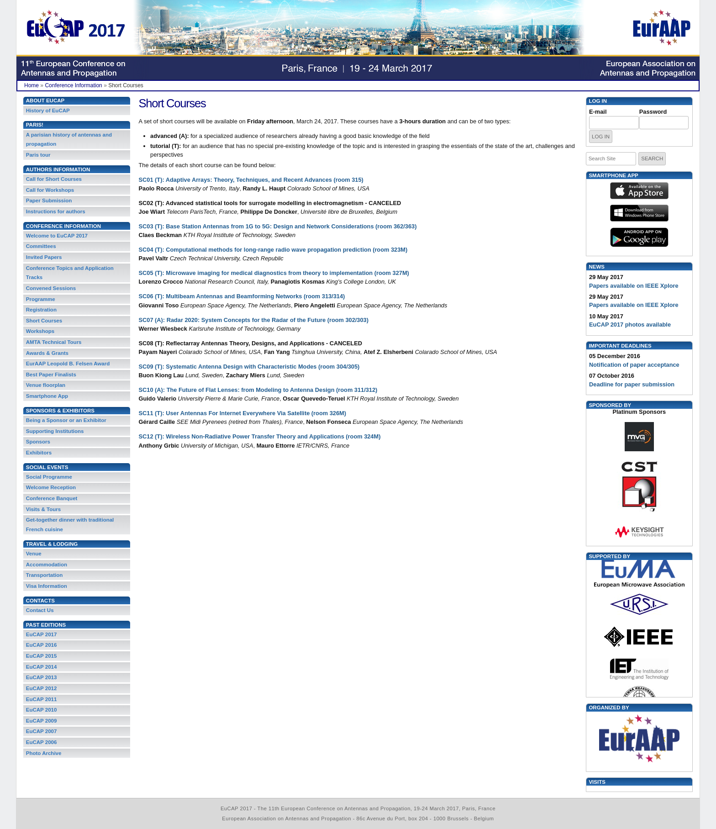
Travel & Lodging (52, 544)
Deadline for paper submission (631, 384)
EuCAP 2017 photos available (630, 324)
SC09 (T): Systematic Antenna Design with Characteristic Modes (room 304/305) (249, 366)
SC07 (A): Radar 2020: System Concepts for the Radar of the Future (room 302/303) (254, 320)
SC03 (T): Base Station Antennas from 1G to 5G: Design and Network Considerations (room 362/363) (278, 226)
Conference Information (73, 85)
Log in (598, 101)
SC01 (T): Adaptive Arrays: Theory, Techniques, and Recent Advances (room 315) (251, 179)
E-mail (597, 111)
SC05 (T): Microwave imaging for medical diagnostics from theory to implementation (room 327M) (274, 272)
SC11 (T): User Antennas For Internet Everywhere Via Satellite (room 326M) (242, 413)
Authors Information (58, 169)
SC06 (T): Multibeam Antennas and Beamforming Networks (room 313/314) (242, 296)
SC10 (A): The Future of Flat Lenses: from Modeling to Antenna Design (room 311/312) (258, 389)
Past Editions (46, 625)
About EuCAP (45, 100)
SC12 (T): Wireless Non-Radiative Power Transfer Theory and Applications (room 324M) (260, 436)
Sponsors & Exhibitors (60, 410)
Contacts (40, 600)
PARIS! (34, 124)
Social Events (47, 467)
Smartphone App (613, 175)
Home (31, 85)
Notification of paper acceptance (634, 364)
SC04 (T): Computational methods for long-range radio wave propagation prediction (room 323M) (273, 249)
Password (653, 111)
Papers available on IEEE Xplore (634, 285)
